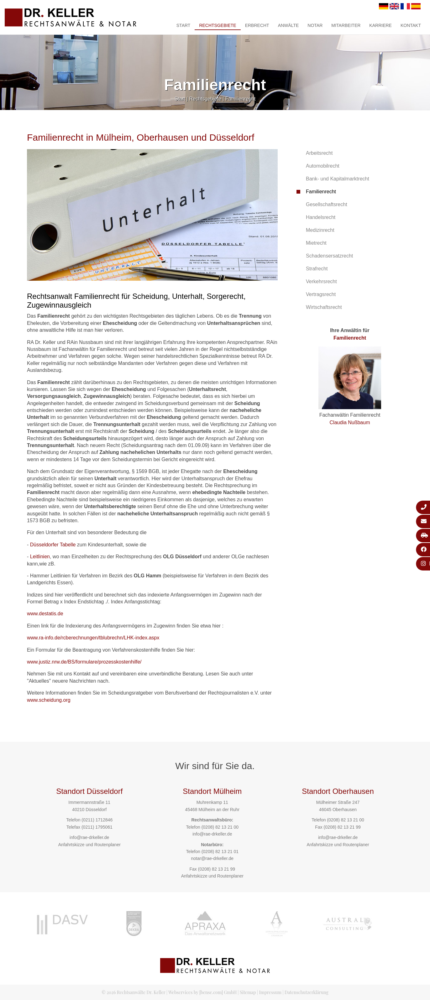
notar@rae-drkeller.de (212, 858)
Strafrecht (317, 268)
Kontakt (411, 25)
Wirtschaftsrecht (324, 307)
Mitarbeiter (345, 25)
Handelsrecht (320, 217)
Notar (314, 25)
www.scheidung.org (49, 700)
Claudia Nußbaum (350, 422)
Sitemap (248, 992)
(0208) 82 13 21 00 (220, 827)
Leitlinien (40, 556)
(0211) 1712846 (97, 819)
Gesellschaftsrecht (326, 204)
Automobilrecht (322, 166)
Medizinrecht (320, 230)
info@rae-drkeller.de (89, 837)
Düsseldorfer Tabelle (53, 544)
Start (183, 25)
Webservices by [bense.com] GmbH (202, 992)
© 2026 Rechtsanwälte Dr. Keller (133, 992)
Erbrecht (257, 25)
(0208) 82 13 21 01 (220, 851)
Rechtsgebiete (217, 25)
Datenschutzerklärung (306, 992)
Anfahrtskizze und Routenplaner (89, 844)
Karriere (380, 25)
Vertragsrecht (321, 294)
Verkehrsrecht (321, 281)
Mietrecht (316, 243)
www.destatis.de (45, 613)
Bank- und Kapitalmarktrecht (337, 178)
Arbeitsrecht (319, 153)
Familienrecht (240, 99)
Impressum (270, 992)
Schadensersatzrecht (329, 255)
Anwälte (288, 25)
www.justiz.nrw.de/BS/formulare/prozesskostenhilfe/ (84, 661)
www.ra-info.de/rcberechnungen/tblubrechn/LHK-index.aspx (93, 637)
